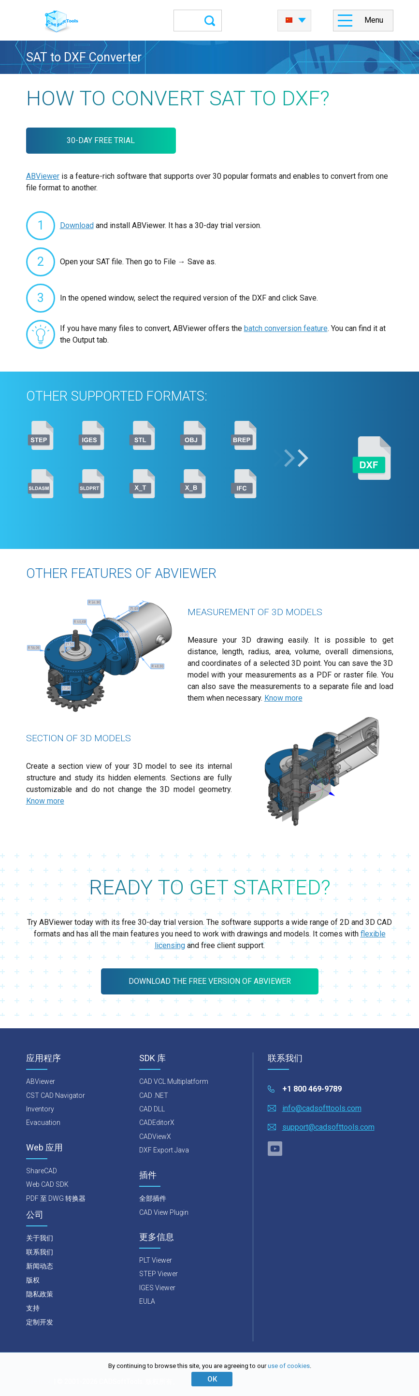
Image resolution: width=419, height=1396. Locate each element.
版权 (33, 1280)
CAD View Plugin (163, 1212)
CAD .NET (153, 1095)
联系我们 (39, 1252)
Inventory (40, 1109)
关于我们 (39, 1238)
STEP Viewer (158, 1274)
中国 (289, 20)
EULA (147, 1301)
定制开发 (39, 1322)
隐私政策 (39, 1294)
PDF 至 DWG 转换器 (56, 1198)
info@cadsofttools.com (321, 1108)
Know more (283, 698)
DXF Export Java (164, 1150)
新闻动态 (39, 1266)
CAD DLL (152, 1109)
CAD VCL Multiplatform (173, 1081)
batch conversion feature (286, 328)
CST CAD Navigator (55, 1095)
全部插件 (152, 1198)
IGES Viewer (157, 1288)
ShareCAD (41, 1171)
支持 (33, 1308)
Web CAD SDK (47, 1184)
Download (77, 225)
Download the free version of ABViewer (210, 981)
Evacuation (43, 1122)
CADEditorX (156, 1122)
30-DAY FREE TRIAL (101, 140)
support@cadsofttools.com (328, 1127)
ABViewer (42, 176)
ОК (212, 1379)
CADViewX (155, 1136)
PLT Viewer (155, 1260)
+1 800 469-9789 (312, 1089)
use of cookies (289, 1365)
